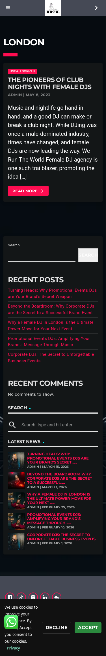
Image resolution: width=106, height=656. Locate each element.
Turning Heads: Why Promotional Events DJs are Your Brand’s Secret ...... (58, 458)
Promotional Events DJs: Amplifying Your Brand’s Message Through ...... (54, 519)
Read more (28, 191)
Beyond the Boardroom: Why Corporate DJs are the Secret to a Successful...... (59, 478)
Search (14, 245)
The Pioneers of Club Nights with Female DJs (49, 83)
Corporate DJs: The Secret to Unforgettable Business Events (61, 537)
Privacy (13, 648)
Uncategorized (22, 71)
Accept (88, 627)
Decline (57, 627)
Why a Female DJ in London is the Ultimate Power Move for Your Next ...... (59, 498)
